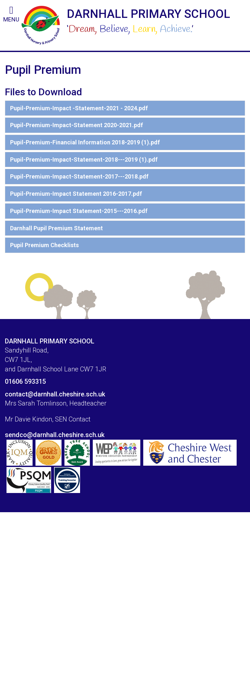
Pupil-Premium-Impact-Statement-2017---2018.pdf (79, 176)
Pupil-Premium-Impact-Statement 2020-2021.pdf (76, 125)
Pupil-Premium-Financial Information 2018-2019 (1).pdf (85, 142)
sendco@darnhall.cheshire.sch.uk (54, 435)
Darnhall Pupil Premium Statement (56, 228)
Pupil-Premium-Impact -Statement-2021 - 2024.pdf (79, 108)
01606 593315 (25, 381)
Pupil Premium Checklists (44, 245)
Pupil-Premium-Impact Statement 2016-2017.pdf (76, 193)
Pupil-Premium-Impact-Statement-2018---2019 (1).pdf (84, 159)
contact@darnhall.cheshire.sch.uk (55, 394)
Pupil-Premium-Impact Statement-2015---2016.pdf (78, 210)
